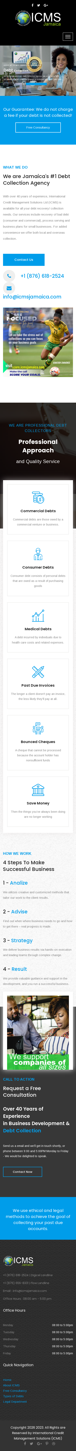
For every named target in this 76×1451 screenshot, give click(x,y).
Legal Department (15, 1401)
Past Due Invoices (38, 685)
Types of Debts (13, 1396)
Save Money (38, 803)
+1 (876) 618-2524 (42, 276)
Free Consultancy (38, 127)
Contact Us (23, 259)
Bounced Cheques (38, 741)
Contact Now (22, 1172)
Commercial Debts (38, 510)
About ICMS (11, 1385)
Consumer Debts (38, 567)
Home (7, 1380)
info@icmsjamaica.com (32, 296)
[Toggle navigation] (68, 37)
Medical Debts (38, 628)
